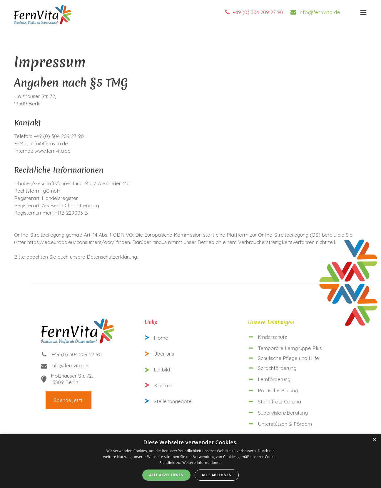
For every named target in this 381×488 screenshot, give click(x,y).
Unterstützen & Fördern (285, 424)
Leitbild (162, 369)
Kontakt (163, 385)
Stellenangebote (173, 401)
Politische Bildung (278, 390)
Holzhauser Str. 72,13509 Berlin (72, 379)
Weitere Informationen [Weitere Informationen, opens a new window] (202, 462)
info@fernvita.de (319, 12)
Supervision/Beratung (283, 413)
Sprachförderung (277, 368)
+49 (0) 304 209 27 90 (258, 12)
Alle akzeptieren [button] (166, 474)
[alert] (190, 461)
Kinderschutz (272, 337)
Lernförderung (274, 379)
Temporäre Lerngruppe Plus (290, 348)
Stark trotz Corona (279, 401)
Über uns (163, 354)
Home (161, 338)
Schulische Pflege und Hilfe (288, 358)
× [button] (374, 440)
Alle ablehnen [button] (217, 474)
